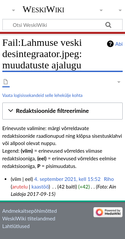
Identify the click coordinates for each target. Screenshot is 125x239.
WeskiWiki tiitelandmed (28, 218)
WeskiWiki (43, 9)
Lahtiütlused (16, 226)
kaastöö (40, 187)
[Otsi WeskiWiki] (62, 24)
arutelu (20, 187)
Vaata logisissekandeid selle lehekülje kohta (42, 95)
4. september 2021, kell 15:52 (67, 179)
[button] (62, 111)
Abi (119, 44)
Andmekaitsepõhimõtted (29, 211)
